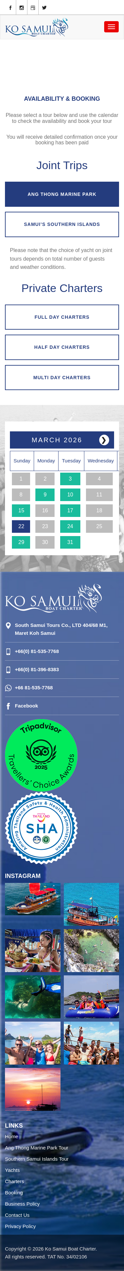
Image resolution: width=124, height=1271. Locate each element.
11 (99, 494)
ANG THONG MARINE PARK (61, 194)
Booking (14, 1192)
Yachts (12, 1170)
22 (21, 526)
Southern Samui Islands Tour (36, 1159)
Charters (14, 1181)
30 (45, 542)
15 (21, 510)
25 (99, 526)
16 (45, 510)
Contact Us (17, 1215)
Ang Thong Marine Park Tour (36, 1147)
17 (70, 510)
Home (11, 1136)
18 (99, 510)
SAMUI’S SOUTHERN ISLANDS (62, 224)
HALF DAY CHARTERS (62, 347)
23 (45, 526)
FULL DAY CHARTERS (61, 317)
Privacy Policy (20, 1226)
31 (70, 542)
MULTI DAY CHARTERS (62, 377)
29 (21, 542)
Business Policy (22, 1204)
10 (70, 494)
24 (70, 526)
